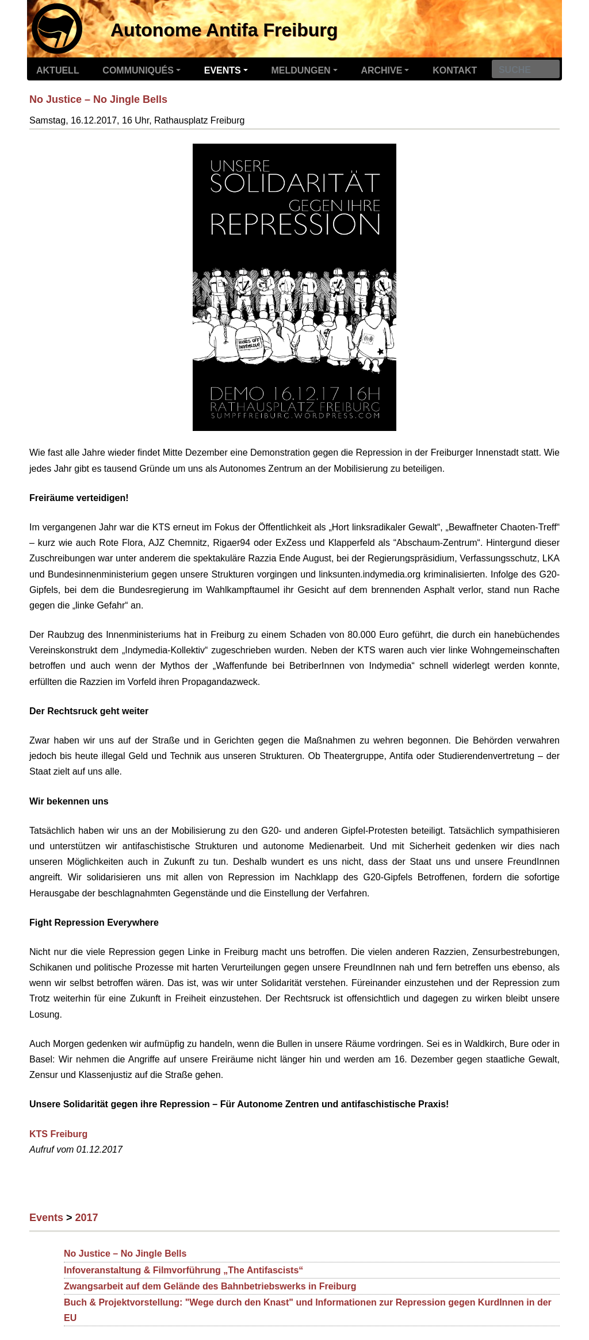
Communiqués (138, 70)
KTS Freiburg (58, 1134)
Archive (381, 70)
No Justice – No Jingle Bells (98, 99)
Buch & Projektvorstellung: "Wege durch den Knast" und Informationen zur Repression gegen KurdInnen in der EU (308, 1310)
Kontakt (455, 70)
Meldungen (301, 70)
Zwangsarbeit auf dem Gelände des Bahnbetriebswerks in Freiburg (210, 1286)
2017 (86, 1217)
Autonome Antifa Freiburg (224, 30)
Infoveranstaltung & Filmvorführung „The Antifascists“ (183, 1270)
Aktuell (57, 70)
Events (222, 70)
